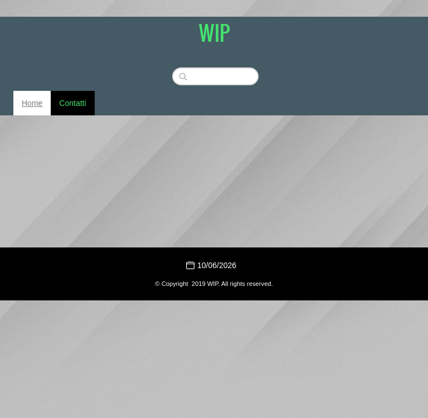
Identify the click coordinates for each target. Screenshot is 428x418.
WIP (214, 32)
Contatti (72, 103)
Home (32, 103)
